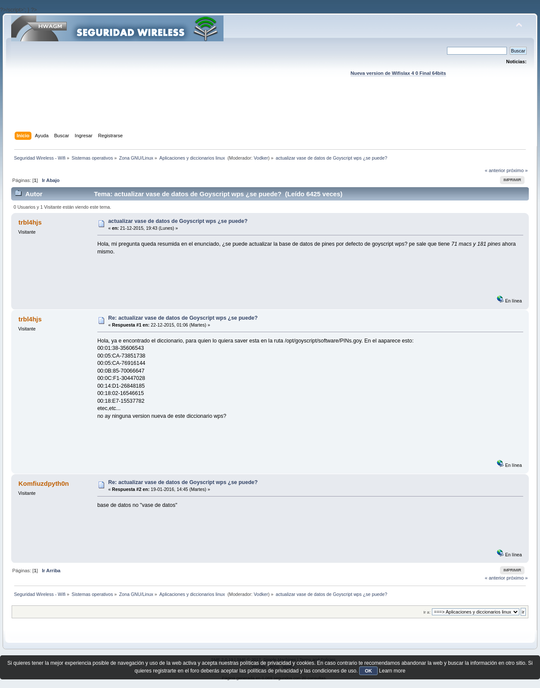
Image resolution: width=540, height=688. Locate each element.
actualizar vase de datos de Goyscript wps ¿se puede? (178, 221)
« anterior (495, 170)
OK (368, 670)
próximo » (517, 170)
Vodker (261, 157)
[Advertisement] (270, 112)
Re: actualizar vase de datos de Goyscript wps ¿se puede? (183, 318)
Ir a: (426, 612)
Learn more (392, 671)
